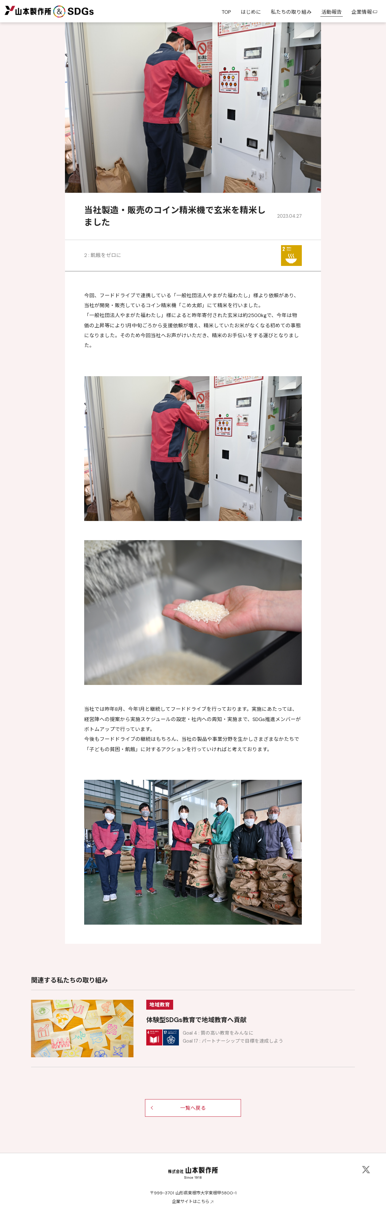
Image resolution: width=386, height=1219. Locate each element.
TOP (226, 12)
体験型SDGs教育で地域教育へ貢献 (196, 1020)
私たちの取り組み (291, 12)
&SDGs (73, 11)
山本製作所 (27, 11)
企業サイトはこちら (190, 1201)
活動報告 (331, 12)
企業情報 (364, 12)
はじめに (251, 12)
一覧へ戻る (193, 1108)
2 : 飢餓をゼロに (102, 255)
